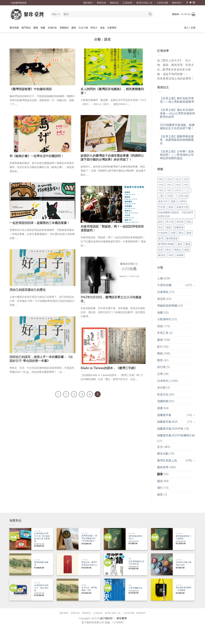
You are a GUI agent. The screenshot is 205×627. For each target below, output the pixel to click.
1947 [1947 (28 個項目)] (169, 190)
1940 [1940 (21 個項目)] (177, 184)
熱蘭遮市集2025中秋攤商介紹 (176, 435)
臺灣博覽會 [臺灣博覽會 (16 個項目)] (172, 238)
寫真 (160, 326)
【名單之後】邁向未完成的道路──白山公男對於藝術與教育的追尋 (177, 113)
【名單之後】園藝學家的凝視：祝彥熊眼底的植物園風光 (177, 140)
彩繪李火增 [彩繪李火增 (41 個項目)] (182, 207)
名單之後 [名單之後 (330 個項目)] (183, 195)
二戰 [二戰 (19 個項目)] (160, 195)
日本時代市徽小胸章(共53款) (183, 563)
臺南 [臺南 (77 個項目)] (189, 232)
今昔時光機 (162, 2)
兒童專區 (112, 27)
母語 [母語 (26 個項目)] (189, 221)
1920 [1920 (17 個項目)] (169, 179)
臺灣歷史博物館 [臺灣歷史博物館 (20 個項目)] (166, 244)
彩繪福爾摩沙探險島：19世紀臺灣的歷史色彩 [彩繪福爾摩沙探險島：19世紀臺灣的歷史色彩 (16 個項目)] (175, 214)
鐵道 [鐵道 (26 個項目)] (186, 249)
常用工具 (163, 333)
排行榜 (161, 367)
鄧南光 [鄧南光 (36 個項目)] (177, 249)
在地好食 (52, 27)
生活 (160, 447)
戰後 (160, 353)
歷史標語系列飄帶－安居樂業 (183, 588)
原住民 (161, 299)
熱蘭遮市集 (164, 415)
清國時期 (163, 401)
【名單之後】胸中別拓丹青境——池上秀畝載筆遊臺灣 (177, 100)
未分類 (161, 387)
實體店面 (101, 2)
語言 (160, 474)
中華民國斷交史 (135, 588)
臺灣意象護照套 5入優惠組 (183, 537)
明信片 (93, 27)
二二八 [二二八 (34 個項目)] (186, 190)
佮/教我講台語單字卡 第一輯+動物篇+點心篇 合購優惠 (42, 537)
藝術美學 (163, 467)
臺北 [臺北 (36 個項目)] (181, 232)
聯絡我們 (177, 2)
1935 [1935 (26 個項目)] (169, 184)
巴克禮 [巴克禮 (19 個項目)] (161, 207)
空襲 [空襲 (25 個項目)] (173, 232)
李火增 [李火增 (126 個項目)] (169, 221)
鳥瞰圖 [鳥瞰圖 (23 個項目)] (179, 255)
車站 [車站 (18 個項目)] (168, 249)
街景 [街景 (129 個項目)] (160, 249)
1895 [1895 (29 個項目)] (160, 179)
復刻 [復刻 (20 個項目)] (160, 221)
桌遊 (102, 27)
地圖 (42, 27)
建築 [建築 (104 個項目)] (171, 207)
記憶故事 (127, 2)
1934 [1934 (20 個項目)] (160, 184)
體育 (160, 495)
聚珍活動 (163, 453)
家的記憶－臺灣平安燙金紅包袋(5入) (89, 563)
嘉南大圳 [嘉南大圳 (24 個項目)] (162, 201)
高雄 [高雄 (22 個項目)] (171, 255)
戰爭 (160, 360)
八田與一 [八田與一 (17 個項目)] (170, 195)
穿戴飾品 (64, 27)
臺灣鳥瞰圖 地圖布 (41, 563)
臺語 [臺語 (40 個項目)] (180, 244)
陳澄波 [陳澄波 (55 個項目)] (161, 255)
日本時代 (163, 381)
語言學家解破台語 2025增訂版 (136, 562)
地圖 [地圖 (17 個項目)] (173, 201)
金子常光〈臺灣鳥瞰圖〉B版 (89, 588)
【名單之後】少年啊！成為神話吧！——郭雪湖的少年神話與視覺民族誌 (177, 155)
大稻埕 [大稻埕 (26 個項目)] (182, 201)
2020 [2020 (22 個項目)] (177, 190)
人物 (160, 278)
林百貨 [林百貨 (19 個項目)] (179, 221)
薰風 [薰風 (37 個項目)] (188, 244)
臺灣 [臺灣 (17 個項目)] (160, 238)
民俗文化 (163, 394)
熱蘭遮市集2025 (167, 422)
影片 (160, 347)
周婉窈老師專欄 (167, 305)
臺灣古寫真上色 (144, 2)
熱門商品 (26, 27)
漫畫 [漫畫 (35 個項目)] (168, 227)
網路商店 (114, 2)
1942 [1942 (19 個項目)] (185, 184)
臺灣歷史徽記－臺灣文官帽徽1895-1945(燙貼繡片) (89, 538)
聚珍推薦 (14, 27)
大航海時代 (164, 319)
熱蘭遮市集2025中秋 (170, 429)
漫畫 (160, 408)
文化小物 (83, 27)
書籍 (35, 27)
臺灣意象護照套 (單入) (135, 537)
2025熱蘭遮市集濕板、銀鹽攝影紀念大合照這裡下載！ (177, 126)
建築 (160, 340)
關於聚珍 (88, 2)
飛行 (160, 488)
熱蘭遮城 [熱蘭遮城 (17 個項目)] (178, 227)
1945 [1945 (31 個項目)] (160, 190)
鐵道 (73, 27)
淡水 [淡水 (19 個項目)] (160, 227)
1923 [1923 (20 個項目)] (177, 179)
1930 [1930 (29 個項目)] (185, 179)
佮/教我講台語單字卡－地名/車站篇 (41, 588)
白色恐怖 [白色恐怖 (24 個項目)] (162, 232)
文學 (160, 374)
